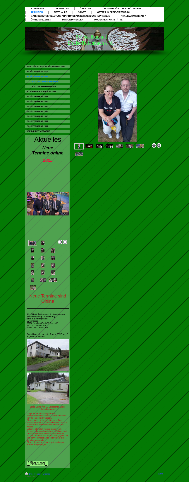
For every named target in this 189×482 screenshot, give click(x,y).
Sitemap (46, 474)
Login (160, 473)
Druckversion (33, 474)
